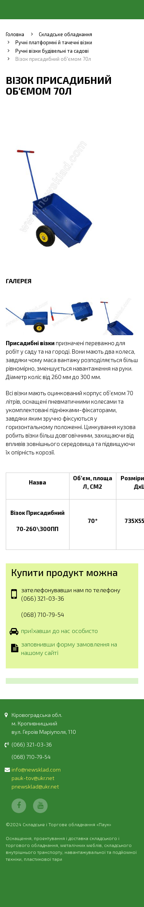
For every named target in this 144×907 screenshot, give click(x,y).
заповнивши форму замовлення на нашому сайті (69, 648)
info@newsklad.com (36, 769)
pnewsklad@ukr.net (35, 786)
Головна (15, 34)
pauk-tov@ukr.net (33, 778)
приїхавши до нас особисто (59, 631)
